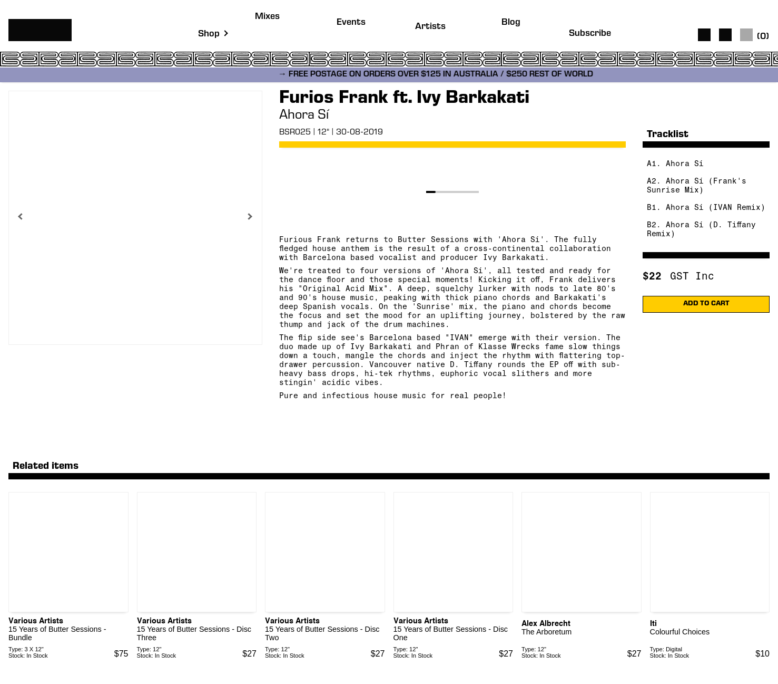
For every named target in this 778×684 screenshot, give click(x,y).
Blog (510, 22)
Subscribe (590, 34)
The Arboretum (546, 632)
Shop (209, 34)
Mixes (267, 17)
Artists (430, 27)
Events (351, 22)
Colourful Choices (680, 632)
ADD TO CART (706, 304)
